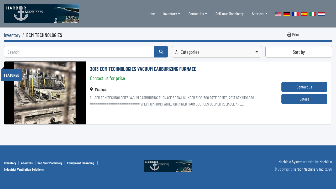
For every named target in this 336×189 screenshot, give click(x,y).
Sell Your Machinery (230, 13)
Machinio (325, 161)
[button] (171, 13)
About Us (27, 163)
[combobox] (216, 51)
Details (304, 98)
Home (150, 13)
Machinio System (290, 161)
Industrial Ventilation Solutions (24, 169)
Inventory (170, 13)
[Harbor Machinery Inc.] (168, 165)
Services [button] (258, 13)
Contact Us (196, 13)
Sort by (299, 52)
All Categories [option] (187, 52)
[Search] (79, 51)
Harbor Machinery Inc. (308, 168)
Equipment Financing (81, 163)
